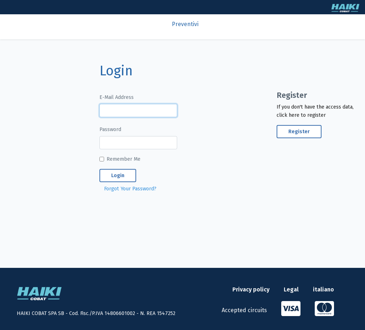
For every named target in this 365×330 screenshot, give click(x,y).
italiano (323, 289)
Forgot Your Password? (130, 189)
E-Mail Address (116, 97)
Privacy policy (250, 289)
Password (110, 129)
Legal (291, 289)
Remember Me (123, 159)
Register (299, 132)
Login (117, 175)
